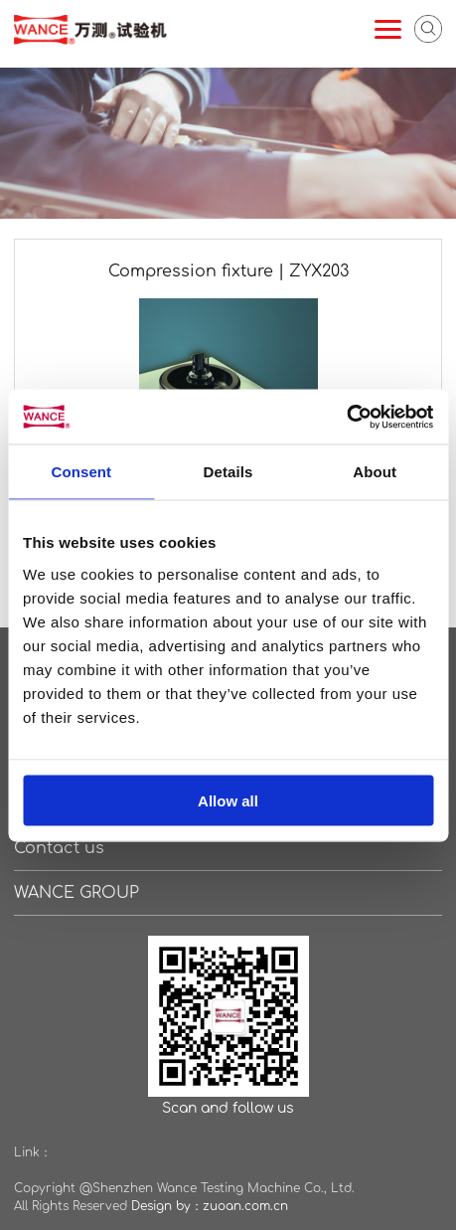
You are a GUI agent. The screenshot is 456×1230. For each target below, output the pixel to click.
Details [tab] (228, 471)
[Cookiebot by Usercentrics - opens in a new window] (346, 417)
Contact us (59, 848)
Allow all (228, 799)
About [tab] (374, 471)
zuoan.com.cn (245, 1206)
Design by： (167, 1206)
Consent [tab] (81, 471)
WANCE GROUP (76, 893)
